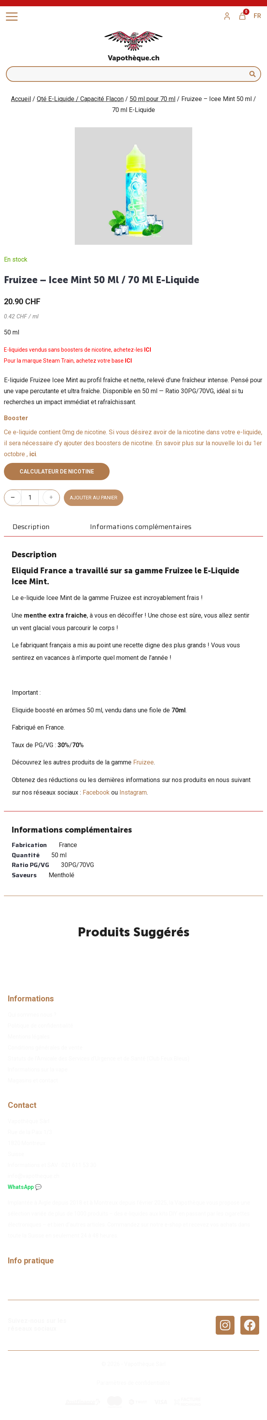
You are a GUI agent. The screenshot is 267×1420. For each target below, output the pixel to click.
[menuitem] (257, 16)
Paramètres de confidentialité (133, 1383)
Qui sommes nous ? (32, 1015)
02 (78, 1165)
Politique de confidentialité (40, 1026)
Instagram (133, 792)
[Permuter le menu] (12, 16)
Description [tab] (31, 526)
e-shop (173, 1224)
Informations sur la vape (38, 1069)
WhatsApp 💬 (24, 1187)
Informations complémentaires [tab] (140, 526)
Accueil (21, 99)
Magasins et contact (33, 1080)
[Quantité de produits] (30, 498)
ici (32, 454)
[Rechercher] (252, 74)
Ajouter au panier (93, 497)
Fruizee (143, 762)
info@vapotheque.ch (34, 1176)
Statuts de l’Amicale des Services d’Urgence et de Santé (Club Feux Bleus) (98, 1058)
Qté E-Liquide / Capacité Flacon (80, 99)
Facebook (96, 792)
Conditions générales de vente (45, 1047)
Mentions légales (29, 1036)
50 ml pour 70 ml (152, 99)
